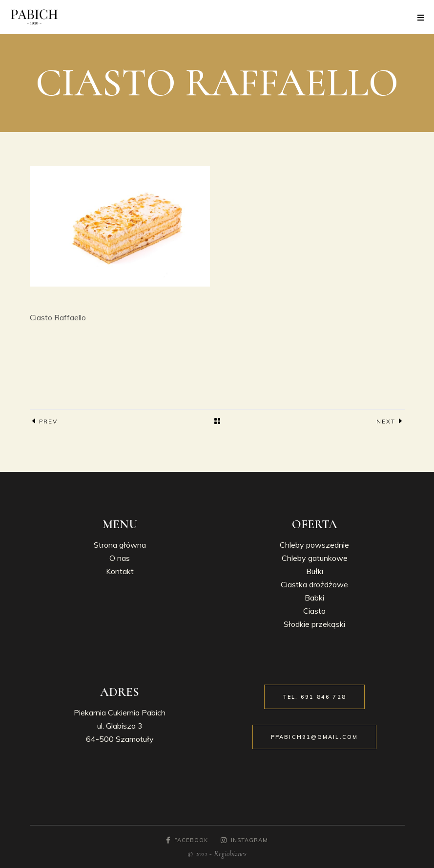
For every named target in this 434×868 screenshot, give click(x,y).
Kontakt (120, 571)
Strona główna (120, 545)
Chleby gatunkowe (315, 558)
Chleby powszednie (314, 545)
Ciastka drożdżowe (314, 584)
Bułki (314, 571)
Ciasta (314, 611)
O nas (119, 558)
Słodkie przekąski (314, 624)
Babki (314, 597)
